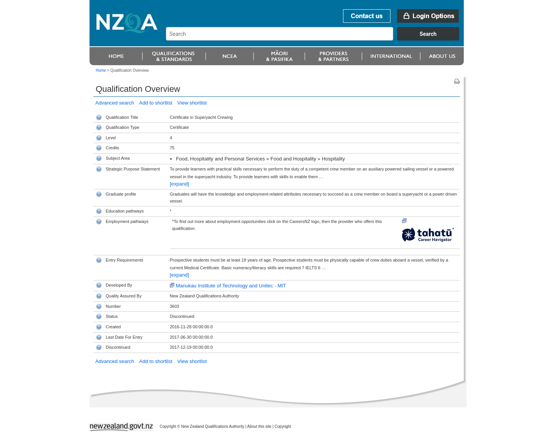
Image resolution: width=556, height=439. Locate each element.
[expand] (179, 184)
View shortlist (192, 103)
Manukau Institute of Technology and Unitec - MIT (231, 286)
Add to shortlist (155, 103)
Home (101, 70)
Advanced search (114, 103)
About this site (259, 426)
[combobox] (316, 39)
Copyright (283, 426)
